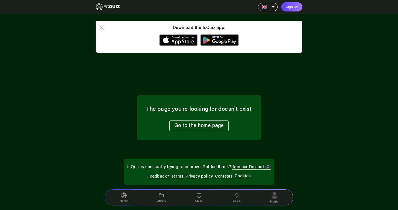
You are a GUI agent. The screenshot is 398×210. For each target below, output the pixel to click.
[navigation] (123, 197)
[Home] (108, 6)
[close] (101, 28)
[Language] (268, 7)
